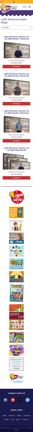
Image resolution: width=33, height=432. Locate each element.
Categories (16, 28)
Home (5, 415)
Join (10, 1)
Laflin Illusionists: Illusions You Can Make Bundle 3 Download (16, 112)
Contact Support (16, 427)
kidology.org (24, 427)
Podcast (12, 415)
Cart (16, 1)
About (18, 419)
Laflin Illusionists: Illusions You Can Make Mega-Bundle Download (16, 149)
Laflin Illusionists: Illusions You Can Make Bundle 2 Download (16, 75)
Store (6, 419)
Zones (19, 415)
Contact (25, 419)
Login (6, 1)
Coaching (26, 415)
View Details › (16, 66)
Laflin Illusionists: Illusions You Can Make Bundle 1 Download (16, 38)
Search (2, 1)
